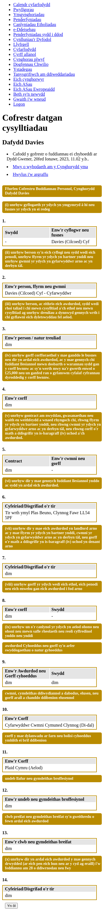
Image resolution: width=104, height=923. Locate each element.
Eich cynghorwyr (28, 79)
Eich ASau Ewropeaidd (34, 89)
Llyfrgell (21, 44)
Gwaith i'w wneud (29, 99)
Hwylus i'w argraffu (30, 174)
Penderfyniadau (27, 19)
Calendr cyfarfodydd (31, 4)
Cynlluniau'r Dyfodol (32, 39)
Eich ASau (22, 84)
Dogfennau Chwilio (31, 64)
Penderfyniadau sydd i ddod (38, 34)
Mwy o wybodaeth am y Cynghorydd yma (50, 166)
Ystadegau (22, 69)
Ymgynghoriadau (28, 14)
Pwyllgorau (23, 9)
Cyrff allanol (24, 54)
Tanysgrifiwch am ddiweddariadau (44, 74)
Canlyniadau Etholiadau (34, 24)
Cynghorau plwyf (28, 59)
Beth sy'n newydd (29, 94)
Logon (19, 104)
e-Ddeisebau (24, 29)
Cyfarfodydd (24, 49)
